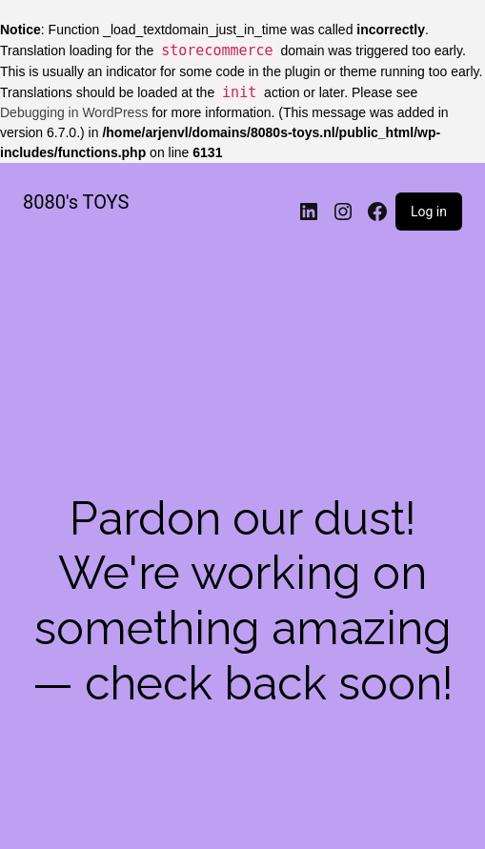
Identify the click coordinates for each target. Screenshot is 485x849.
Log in (429, 211)
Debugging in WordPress (74, 112)
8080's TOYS (76, 202)
